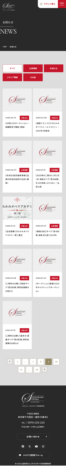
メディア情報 (12, 77)
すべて (12, 68)
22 (37, 370)
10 (57, 362)
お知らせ (53, 68)
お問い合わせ (33, 437)
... (25, 362)
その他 (33, 77)
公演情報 (33, 68)
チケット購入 (50, 3)
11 (21, 370)
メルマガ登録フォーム (33, 455)
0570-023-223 (36, 423)
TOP (5, 46)
